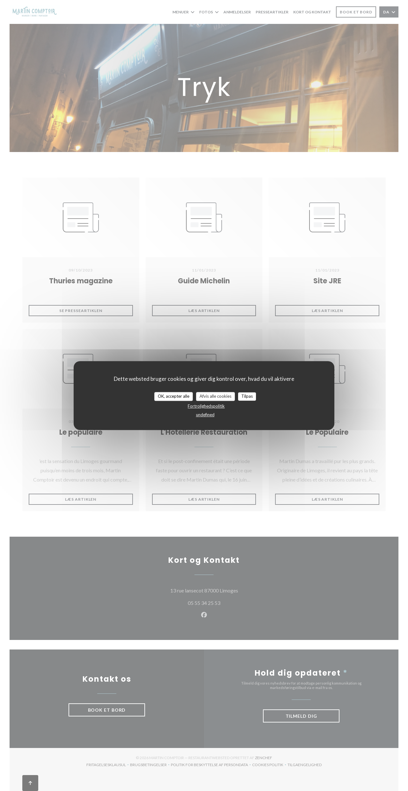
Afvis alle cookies (215, 396)
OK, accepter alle (173, 396)
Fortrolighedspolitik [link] (206, 406)
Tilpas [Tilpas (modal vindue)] (247, 396)
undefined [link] (205, 414)
